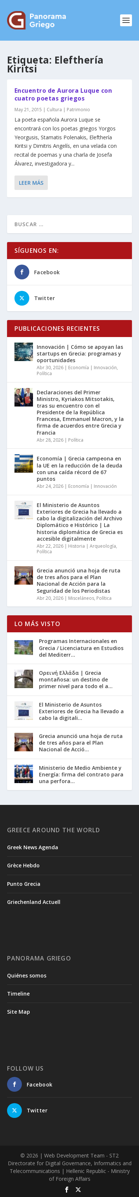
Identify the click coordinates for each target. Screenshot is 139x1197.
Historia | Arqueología (92, 546)
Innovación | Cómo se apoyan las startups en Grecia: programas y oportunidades (80, 353)
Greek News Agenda (32, 847)
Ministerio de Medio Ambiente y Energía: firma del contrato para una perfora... (81, 774)
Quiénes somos (26, 975)
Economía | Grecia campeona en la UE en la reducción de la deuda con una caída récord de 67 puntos (79, 468)
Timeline (18, 993)
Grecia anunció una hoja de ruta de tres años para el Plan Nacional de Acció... (81, 742)
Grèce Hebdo (23, 865)
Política (44, 373)
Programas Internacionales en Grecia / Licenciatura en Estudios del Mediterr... (81, 647)
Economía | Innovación (92, 367)
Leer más (31, 182)
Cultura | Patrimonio (68, 109)
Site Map (18, 1011)
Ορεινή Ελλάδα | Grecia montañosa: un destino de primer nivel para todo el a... (76, 679)
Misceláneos (81, 598)
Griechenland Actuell (33, 901)
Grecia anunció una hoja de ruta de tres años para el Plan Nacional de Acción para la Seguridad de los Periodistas (78, 580)
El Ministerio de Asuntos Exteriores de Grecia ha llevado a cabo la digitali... (81, 711)
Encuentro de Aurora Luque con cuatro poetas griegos (63, 94)
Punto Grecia (23, 883)
